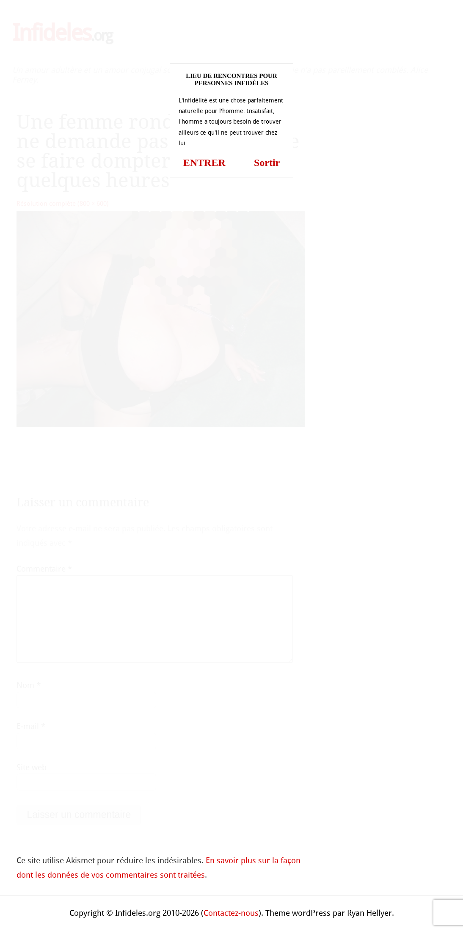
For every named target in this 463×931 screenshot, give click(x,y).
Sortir (267, 162)
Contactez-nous (231, 913)
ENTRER (204, 162)
